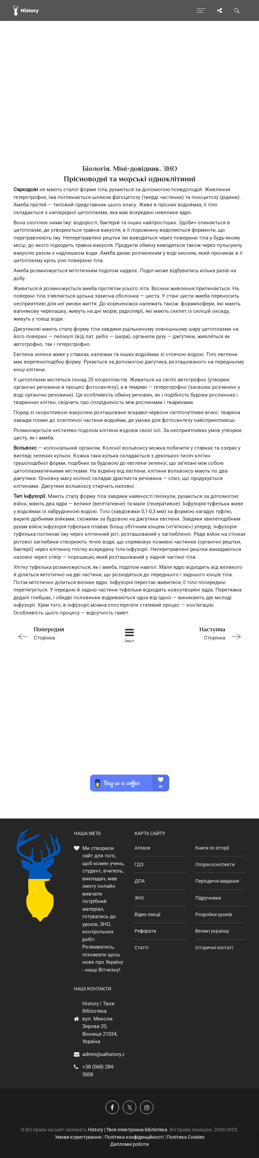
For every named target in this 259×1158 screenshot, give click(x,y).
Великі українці (212, 931)
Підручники (208, 898)
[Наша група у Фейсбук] (112, 1107)
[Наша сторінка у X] (129, 1107)
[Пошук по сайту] (237, 10)
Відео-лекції (147, 914)
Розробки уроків (213, 914)
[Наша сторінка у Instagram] (146, 1107)
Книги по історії (212, 848)
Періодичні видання (217, 881)
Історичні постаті (214, 947)
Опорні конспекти (215, 864)
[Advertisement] (129, 104)
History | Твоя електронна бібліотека (127, 1129)
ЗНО (139, 898)
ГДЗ (139, 864)
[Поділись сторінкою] (219, 10)
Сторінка (59, 633)
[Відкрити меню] (201, 10)
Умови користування (78, 1137)
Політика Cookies (185, 1137)
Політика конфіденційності (134, 1137)
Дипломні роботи (129, 1144)
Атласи (142, 848)
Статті (141, 947)
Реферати (145, 931)
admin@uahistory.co (105, 1054)
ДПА (140, 881)
